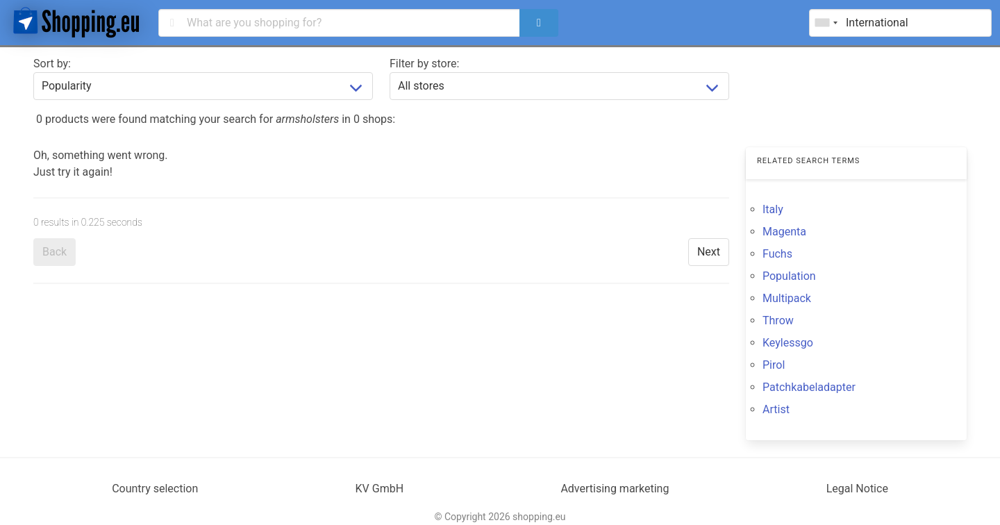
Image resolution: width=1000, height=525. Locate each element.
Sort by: (52, 63)
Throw (778, 320)
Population (789, 276)
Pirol (773, 365)
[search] (538, 23)
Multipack (786, 298)
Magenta (784, 231)
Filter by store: (424, 63)
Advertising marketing (614, 488)
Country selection (155, 488)
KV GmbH (380, 488)
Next (708, 251)
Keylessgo (787, 342)
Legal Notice (857, 488)
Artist (776, 409)
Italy (772, 209)
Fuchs (777, 253)
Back (54, 251)
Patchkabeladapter (809, 387)
